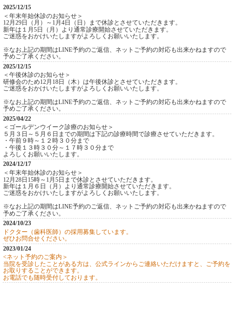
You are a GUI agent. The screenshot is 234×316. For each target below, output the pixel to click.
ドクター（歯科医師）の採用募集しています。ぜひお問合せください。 (67, 235)
